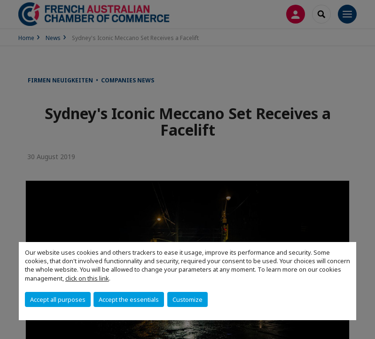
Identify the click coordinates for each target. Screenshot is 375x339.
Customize (187, 299)
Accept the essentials (129, 299)
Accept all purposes (58, 299)
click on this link (87, 278)
